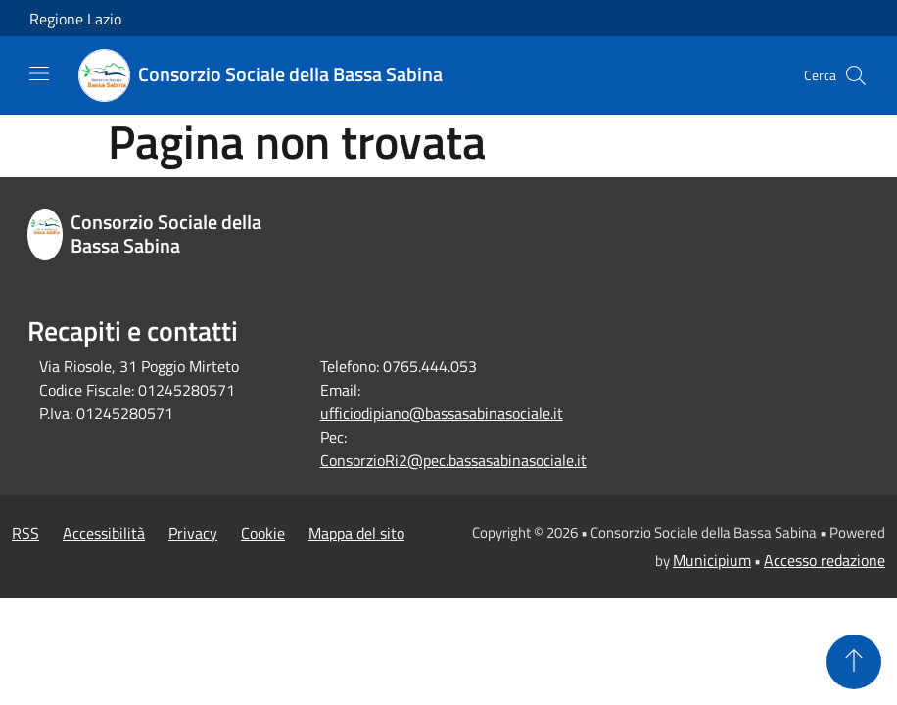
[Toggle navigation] (39, 73)
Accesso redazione (824, 560)
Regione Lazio (75, 18)
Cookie (263, 532)
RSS (25, 532)
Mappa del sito (356, 532)
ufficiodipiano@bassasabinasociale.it (441, 413)
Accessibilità (104, 532)
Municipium (712, 560)
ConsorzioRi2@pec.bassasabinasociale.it (453, 460)
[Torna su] (853, 661)
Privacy (192, 532)
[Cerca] (856, 75)
